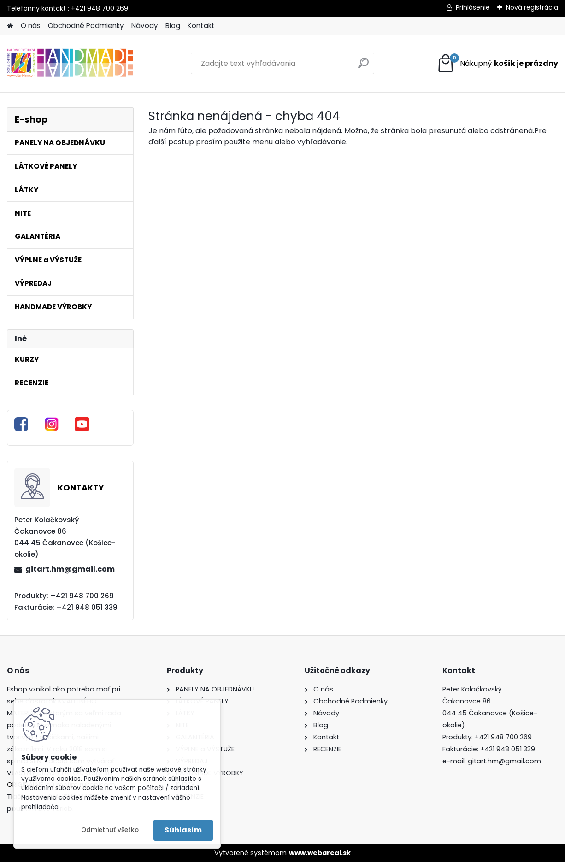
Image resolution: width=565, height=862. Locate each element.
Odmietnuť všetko (110, 830)
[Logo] (70, 64)
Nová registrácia (532, 7)
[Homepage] (10, 26)
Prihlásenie (473, 7)
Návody (144, 25)
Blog (172, 25)
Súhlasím (183, 830)
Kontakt (201, 25)
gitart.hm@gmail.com (70, 569)
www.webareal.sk (320, 852)
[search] (363, 67)
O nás (31, 25)
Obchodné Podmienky (86, 25)
